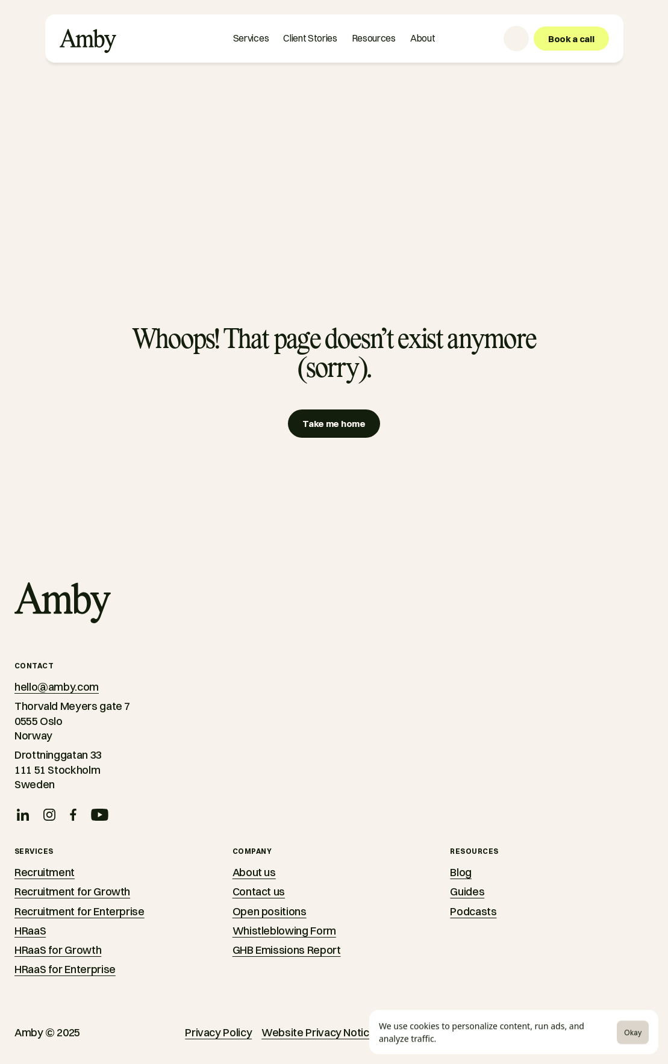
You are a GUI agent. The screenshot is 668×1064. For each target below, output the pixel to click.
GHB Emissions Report (287, 950)
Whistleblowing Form (284, 931)
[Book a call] (571, 38)
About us (254, 872)
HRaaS (30, 931)
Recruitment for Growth (72, 891)
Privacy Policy (218, 1032)
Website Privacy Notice (318, 1032)
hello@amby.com (56, 687)
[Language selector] (516, 38)
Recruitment (44, 872)
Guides (467, 891)
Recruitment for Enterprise (79, 911)
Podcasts (473, 911)
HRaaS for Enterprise (65, 969)
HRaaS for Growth (57, 950)
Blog (461, 872)
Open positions (270, 911)
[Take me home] (333, 423)
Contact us (259, 891)
